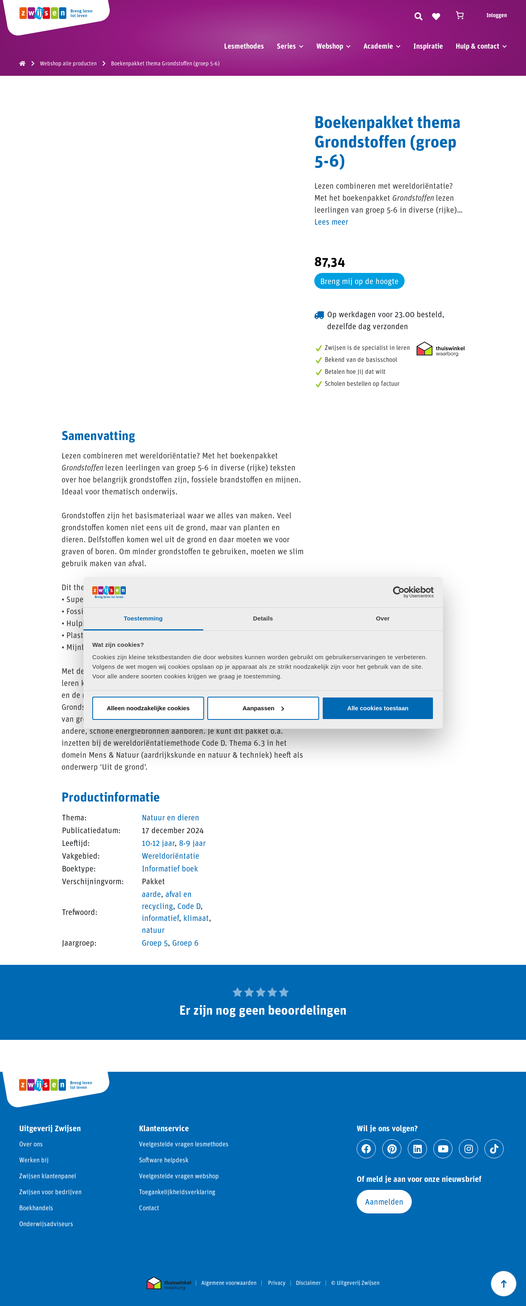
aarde (151, 894)
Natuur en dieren (170, 817)
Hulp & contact (477, 46)
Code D (188, 906)
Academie (378, 46)
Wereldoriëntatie (170, 855)
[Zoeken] (419, 15)
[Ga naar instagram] (468, 1148)
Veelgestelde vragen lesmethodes (183, 1144)
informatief (160, 918)
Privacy (277, 1282)
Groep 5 (155, 942)
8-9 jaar (192, 843)
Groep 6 (185, 942)
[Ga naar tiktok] (494, 1148)
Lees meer (331, 221)
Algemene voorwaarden (228, 1282)
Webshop (329, 46)
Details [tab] (263, 618)
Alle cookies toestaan (377, 708)
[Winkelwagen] (463, 15)
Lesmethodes (244, 46)
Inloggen (496, 15)
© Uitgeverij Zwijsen (355, 1282)
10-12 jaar (158, 843)
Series (286, 46)
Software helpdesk (164, 1160)
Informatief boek (170, 868)
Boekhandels (36, 1207)
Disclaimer (308, 1282)
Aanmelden (384, 1201)
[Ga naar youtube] (443, 1148)
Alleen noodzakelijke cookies (148, 708)
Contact (149, 1207)
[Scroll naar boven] (503, 1283)
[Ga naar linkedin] (417, 1148)
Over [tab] (383, 618)
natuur (153, 930)
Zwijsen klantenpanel (47, 1176)
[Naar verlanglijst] (436, 15)
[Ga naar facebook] (366, 1148)
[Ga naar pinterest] (391, 1148)
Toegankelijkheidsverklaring (177, 1191)
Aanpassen (263, 708)
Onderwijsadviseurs (46, 1223)
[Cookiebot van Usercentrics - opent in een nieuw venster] (399, 592)
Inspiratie (428, 46)
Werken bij (34, 1160)
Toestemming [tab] (143, 618)
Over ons (31, 1144)
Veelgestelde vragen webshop (179, 1176)
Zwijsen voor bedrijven (50, 1191)
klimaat (196, 918)
